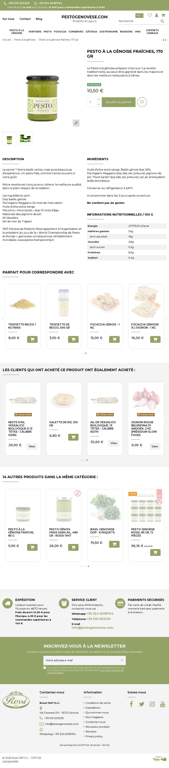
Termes (105, 745)
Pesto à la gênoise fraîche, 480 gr (21, 532)
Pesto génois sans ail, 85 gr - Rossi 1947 (64, 532)
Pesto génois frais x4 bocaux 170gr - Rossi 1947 (103, 532)
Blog (39, 19)
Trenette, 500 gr (62, 324)
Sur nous (8, 19)
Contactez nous (96, 721)
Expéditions (93, 707)
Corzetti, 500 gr (20, 324)
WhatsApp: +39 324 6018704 (58, 734)
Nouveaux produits (98, 726)
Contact (25, 19)
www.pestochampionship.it (36, 240)
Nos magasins (94, 717)
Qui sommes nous (97, 712)
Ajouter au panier (119, 102)
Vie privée (95, 745)
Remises (91, 731)
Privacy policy (94, 736)
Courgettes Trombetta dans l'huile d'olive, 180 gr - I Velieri (104, 427)
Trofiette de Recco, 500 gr (59, 424)
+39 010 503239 (99, 619)
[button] (48, 31)
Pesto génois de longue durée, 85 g (145, 531)
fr (140, 15)
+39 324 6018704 (99, 613)
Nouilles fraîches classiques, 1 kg (22, 424)
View (114, 443)
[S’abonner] (122, 660)
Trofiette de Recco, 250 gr (100, 326)
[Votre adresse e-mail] (80, 660)
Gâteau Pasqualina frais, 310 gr (145, 425)
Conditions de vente (98, 702)
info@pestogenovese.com (92, 628)
